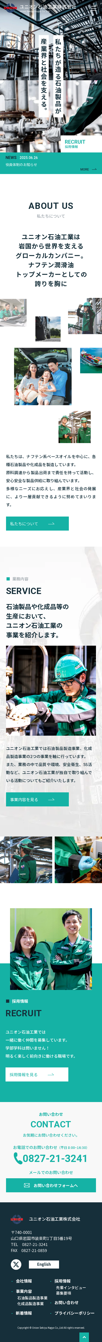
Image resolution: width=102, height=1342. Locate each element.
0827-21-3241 (55, 1159)
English (44, 1264)
